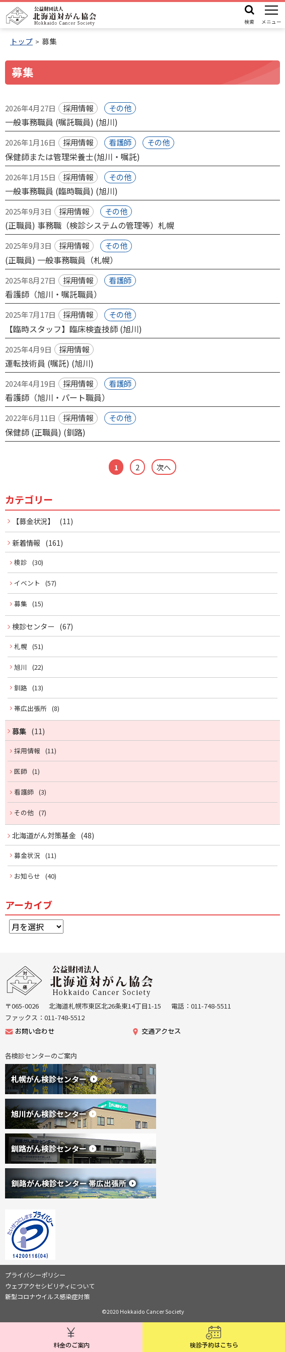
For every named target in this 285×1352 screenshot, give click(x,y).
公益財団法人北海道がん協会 (80, 981)
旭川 (20, 667)
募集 (20, 603)
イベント (27, 583)
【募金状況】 (33, 521)
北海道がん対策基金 (44, 835)
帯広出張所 (30, 708)
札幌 (20, 646)
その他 (24, 812)
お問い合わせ (34, 1031)
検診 (20, 562)
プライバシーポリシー (35, 1274)
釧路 (20, 687)
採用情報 (27, 750)
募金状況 (27, 855)
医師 (20, 771)
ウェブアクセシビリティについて (50, 1286)
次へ (164, 467)
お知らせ (27, 876)
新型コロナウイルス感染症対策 (47, 1296)
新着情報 (26, 542)
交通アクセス (161, 1031)
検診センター (33, 626)
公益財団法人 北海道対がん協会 (51, 16)
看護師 (24, 792)
